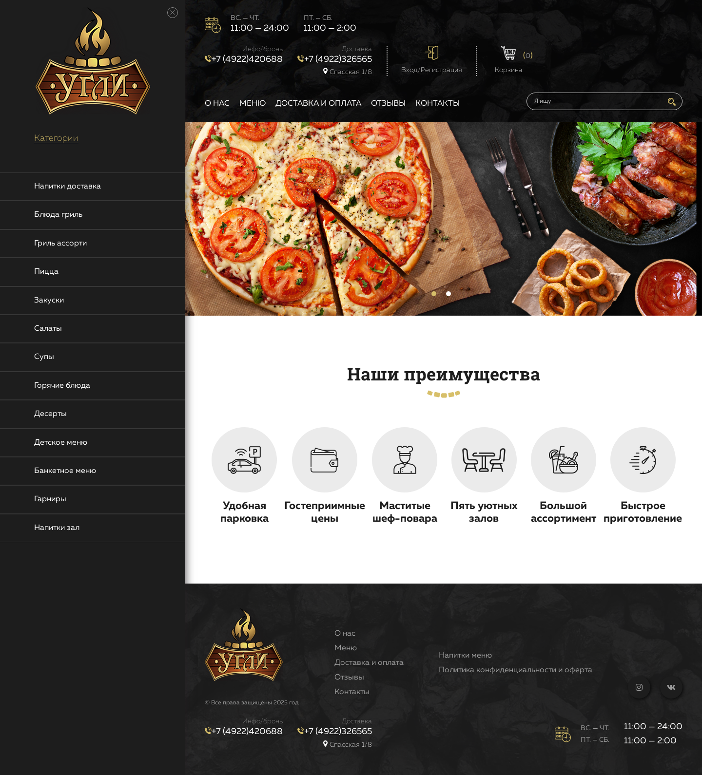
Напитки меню (465, 656)
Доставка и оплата (318, 104)
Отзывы (388, 104)
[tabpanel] (443, 218)
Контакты (437, 104)
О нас (217, 104)
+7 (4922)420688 (244, 59)
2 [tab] (448, 293)
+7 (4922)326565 (334, 59)
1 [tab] (433, 293)
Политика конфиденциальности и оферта (515, 670)
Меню (252, 104)
